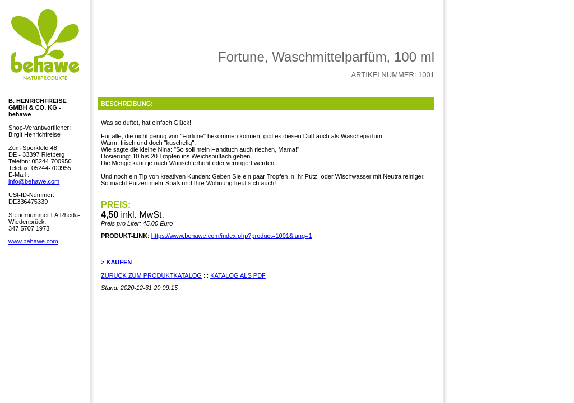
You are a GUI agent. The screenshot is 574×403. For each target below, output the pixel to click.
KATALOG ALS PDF (238, 275)
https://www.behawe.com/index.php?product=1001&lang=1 (231, 235)
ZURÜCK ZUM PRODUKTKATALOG (151, 275)
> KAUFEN (116, 262)
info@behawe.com (33, 181)
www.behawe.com (33, 241)
